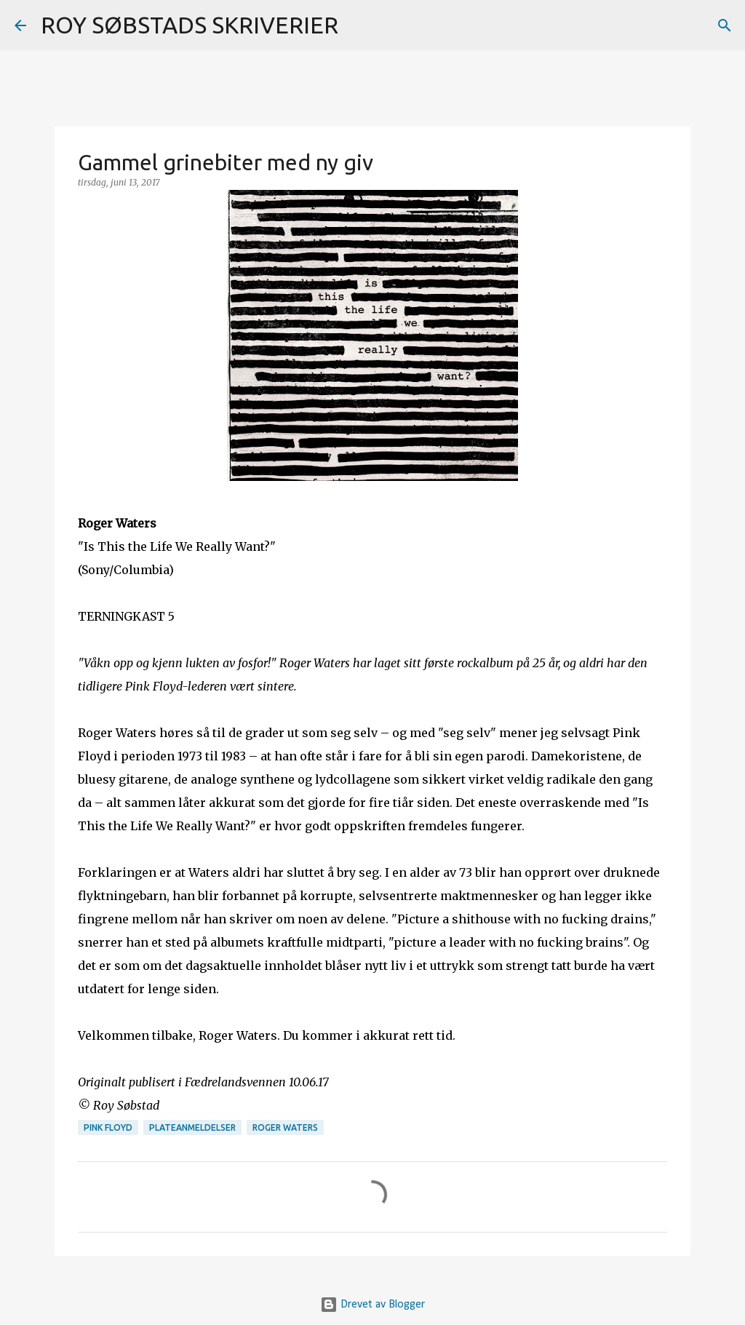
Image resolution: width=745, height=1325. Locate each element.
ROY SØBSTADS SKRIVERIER (189, 25)
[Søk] (358, 25)
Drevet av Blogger (372, 1304)
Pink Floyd (108, 1127)
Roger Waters (285, 1127)
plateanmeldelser (192, 1127)
